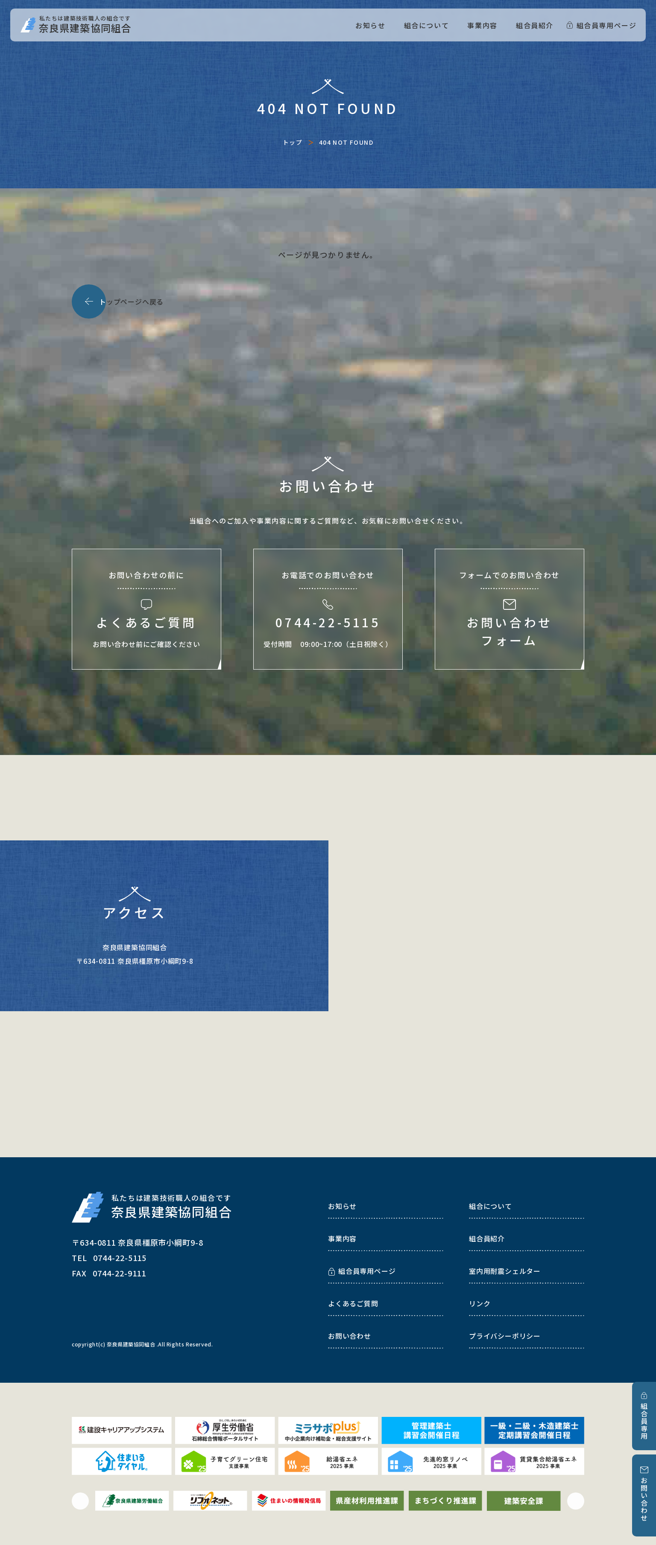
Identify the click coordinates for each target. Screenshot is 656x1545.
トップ (292, 142)
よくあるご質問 (353, 1303)
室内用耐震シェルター (505, 1271)
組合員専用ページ (607, 25)
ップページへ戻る (131, 301)
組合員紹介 (535, 25)
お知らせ (370, 25)
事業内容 (482, 25)
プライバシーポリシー (505, 1336)
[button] (80, 1501)
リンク (479, 1303)
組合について (426, 25)
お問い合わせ (644, 1499)
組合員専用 (644, 1421)
